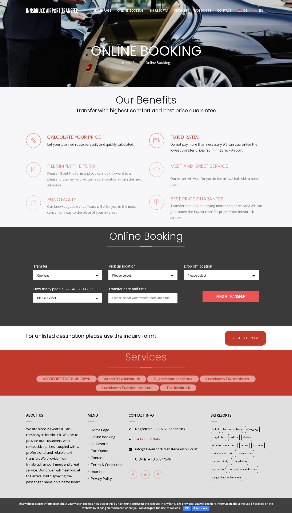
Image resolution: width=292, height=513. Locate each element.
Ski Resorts (99, 444)
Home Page (102, 10)
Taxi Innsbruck (178, 390)
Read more (200, 508)
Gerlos (244, 445)
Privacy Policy (101, 478)
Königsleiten (239, 461)
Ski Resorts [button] (158, 10)
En (258, 10)
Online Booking (130, 10)
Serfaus (233, 437)
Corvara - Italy (244, 453)
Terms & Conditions (106, 464)
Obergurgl (252, 429)
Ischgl (215, 429)
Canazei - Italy (220, 461)
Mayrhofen (218, 437)
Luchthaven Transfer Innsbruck (127, 390)
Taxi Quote (202, 10)
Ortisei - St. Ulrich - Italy (243, 469)
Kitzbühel (258, 445)
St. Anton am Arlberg (224, 445)
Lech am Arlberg (232, 429)
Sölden (247, 437)
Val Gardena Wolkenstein (226, 477)
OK (187, 508)
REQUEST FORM (245, 338)
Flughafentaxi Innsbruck (173, 381)
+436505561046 (147, 439)
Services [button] (180, 10)
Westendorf (219, 469)
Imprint (97, 471)
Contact (224, 10)
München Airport (222, 453)
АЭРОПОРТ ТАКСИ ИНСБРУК (66, 381)
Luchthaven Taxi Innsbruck (227, 381)
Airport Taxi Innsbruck (122, 381)
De (242, 10)
